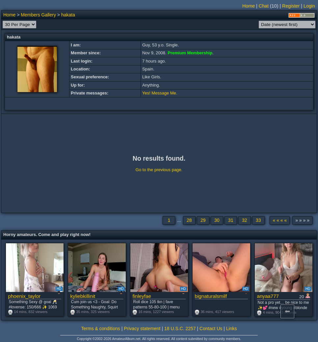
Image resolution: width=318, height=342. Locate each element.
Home (248, 6)
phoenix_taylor (24, 296)
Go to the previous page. (159, 169)
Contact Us (210, 328)
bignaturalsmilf (211, 296)
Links (231, 328)
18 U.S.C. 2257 (180, 328)
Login (309, 6)
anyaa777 (268, 296)
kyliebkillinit (82, 296)
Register (291, 6)
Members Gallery (38, 14)
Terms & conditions (100, 328)
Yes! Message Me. (159, 93)
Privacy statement (142, 328)
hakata (68, 14)
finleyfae (142, 296)
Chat (264, 6)
